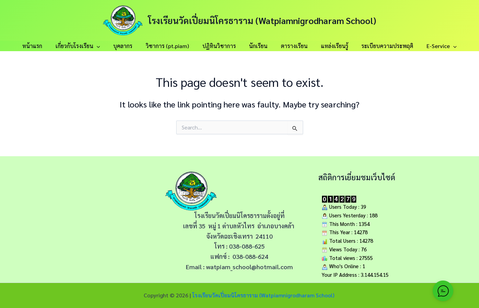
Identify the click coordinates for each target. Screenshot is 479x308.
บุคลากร (128, 45)
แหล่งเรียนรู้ (329, 45)
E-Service (431, 46)
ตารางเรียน (290, 45)
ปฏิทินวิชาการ (220, 45)
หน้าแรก (42, 45)
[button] (104, 46)
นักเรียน (257, 45)
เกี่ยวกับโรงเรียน (85, 46)
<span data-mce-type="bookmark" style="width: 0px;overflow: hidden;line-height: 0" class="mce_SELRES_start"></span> (86, 223)
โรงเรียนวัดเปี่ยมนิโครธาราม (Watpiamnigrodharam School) (262, 20)
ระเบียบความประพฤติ (379, 45)
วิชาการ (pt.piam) (170, 45)
